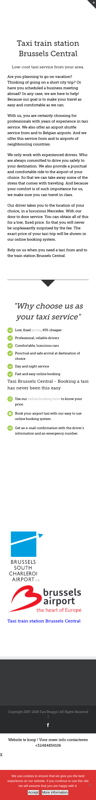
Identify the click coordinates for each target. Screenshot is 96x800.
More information (55, 792)
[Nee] (89, 784)
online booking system (34, 239)
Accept (33, 792)
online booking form (44, 399)
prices (36, 330)
